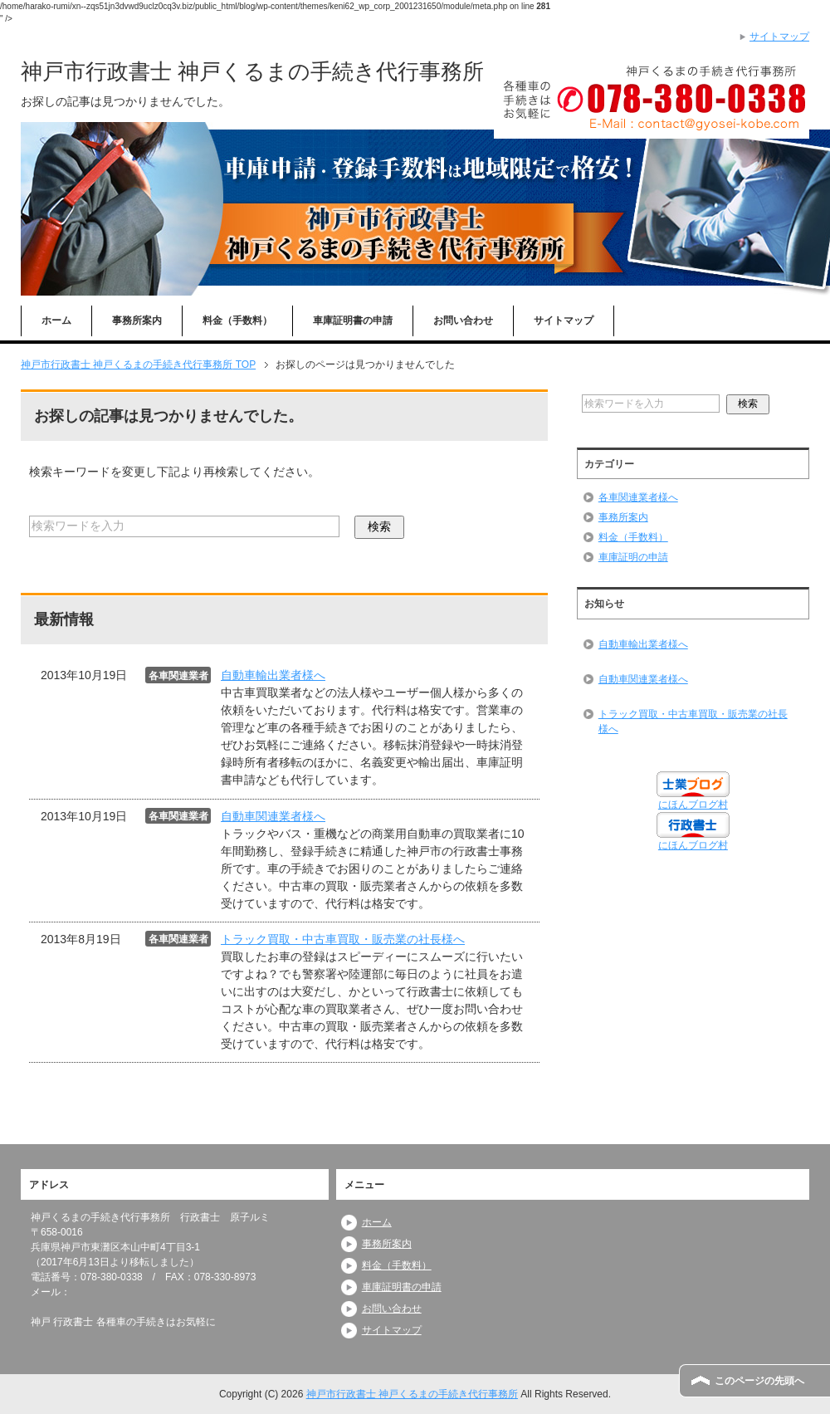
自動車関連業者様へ (273, 816)
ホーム (56, 320)
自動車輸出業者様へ (273, 675)
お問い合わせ (463, 320)
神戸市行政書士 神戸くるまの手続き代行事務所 (252, 71)
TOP (138, 364)
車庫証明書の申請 (353, 320)
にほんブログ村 (693, 804)
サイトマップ (563, 320)
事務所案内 (137, 320)
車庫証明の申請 (633, 557)
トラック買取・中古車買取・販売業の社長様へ (343, 939)
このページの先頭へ (759, 1381)
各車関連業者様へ (638, 497)
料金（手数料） (237, 320)
